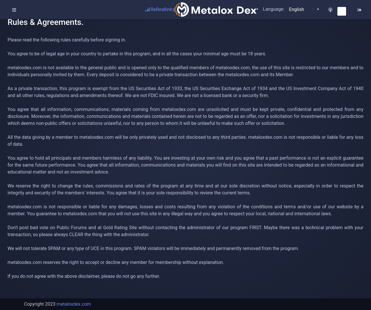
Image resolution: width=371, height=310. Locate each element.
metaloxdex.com (74, 304)
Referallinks (160, 9)
